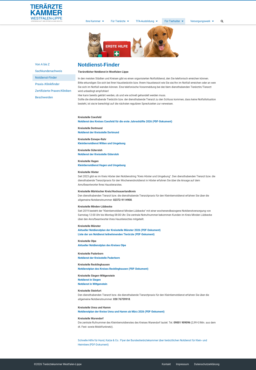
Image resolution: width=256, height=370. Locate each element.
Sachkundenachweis (48, 71)
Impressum (182, 364)
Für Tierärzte (118, 21)
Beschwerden (44, 97)
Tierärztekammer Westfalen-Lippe (46, 12)
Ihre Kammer (93, 21)
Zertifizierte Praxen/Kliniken (53, 90)
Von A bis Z (42, 64)
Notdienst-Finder (46, 77)
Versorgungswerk (200, 21)
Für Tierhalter (172, 21)
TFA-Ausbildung (145, 21)
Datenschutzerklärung (206, 364)
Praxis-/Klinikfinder (47, 84)
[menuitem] (94, 21)
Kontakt (166, 364)
